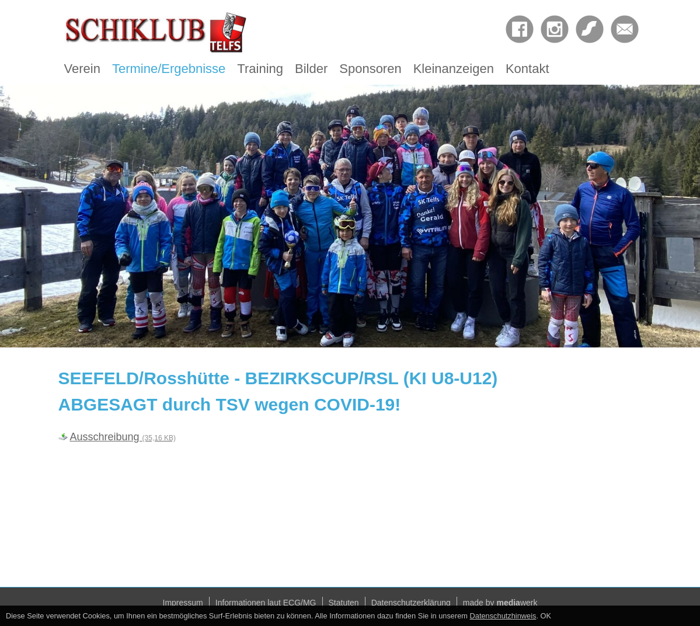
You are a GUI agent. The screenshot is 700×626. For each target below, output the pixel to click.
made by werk (500, 602)
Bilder (311, 68)
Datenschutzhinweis (503, 615)
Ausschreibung (123, 437)
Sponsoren (370, 68)
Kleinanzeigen (453, 68)
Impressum (183, 602)
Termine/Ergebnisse (168, 68)
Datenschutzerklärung (411, 602)
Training (260, 68)
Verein (82, 68)
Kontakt (527, 68)
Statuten (344, 602)
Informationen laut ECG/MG (265, 602)
